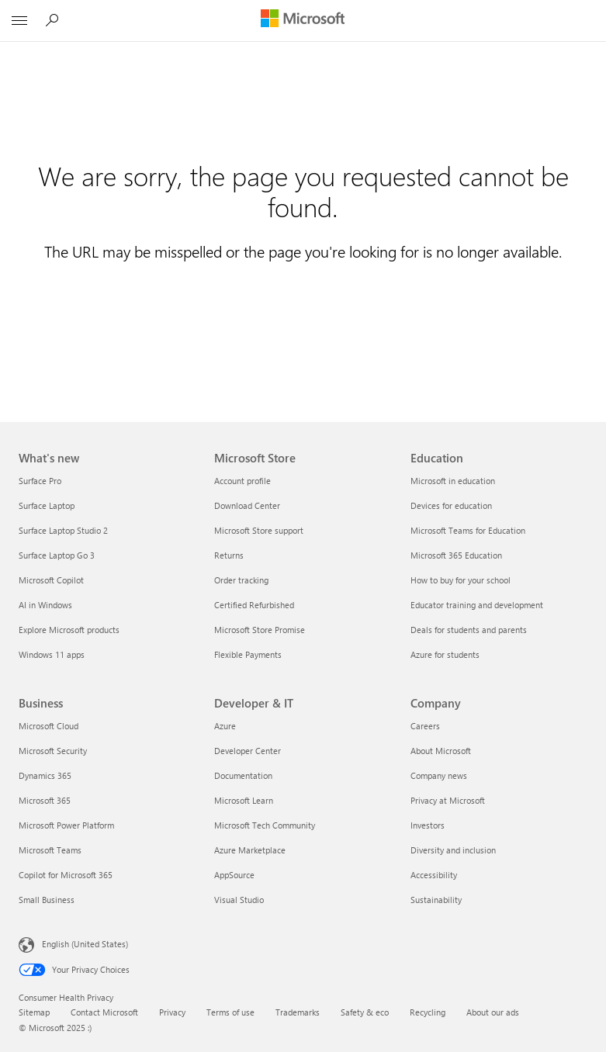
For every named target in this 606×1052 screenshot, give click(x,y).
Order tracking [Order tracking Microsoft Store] (241, 580)
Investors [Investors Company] (427, 825)
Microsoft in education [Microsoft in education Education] (452, 480)
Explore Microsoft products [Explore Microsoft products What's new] (69, 629)
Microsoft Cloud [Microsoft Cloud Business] (48, 726)
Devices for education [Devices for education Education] (451, 505)
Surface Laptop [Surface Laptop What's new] (46, 505)
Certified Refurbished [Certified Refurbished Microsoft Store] (254, 605)
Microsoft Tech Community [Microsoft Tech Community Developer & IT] (264, 825)
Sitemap (34, 1012)
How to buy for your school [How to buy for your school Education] (460, 580)
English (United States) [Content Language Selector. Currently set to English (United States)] (85, 944)
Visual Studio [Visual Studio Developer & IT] (239, 899)
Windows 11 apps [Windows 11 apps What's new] (52, 654)
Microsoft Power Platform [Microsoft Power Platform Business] (66, 825)
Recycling (427, 1012)
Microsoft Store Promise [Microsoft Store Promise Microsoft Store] (259, 629)
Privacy (172, 1012)
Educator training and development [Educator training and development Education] (476, 605)
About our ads (492, 1012)
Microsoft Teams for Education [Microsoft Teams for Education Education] (467, 530)
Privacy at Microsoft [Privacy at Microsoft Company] (447, 800)
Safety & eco (365, 1012)
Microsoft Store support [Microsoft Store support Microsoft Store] (258, 530)
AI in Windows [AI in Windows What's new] (45, 605)
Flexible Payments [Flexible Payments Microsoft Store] (248, 654)
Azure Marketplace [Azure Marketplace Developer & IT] (250, 850)
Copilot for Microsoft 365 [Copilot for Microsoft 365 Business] (66, 875)
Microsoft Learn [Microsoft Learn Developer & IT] (243, 800)
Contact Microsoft (104, 1012)
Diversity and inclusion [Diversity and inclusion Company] (453, 850)
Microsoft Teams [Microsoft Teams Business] (50, 850)
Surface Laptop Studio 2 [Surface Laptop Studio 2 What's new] (63, 530)
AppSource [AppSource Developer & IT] (234, 875)
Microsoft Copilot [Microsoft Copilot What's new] (51, 580)
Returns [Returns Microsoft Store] (229, 555)
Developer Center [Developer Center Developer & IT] (247, 750)
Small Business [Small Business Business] (46, 899)
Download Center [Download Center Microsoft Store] (247, 505)
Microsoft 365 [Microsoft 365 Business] (45, 800)
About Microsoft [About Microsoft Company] (440, 750)
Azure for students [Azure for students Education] (445, 654)
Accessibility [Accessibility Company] (433, 875)
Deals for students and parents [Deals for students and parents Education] (468, 629)
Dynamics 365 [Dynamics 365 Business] (45, 775)
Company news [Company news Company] (438, 775)
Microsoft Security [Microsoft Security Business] (53, 750)
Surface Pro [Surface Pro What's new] (40, 480)
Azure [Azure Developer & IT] (225, 726)
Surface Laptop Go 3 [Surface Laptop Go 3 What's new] (57, 555)
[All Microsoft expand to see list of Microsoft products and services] (19, 21)
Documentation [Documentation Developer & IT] (243, 775)
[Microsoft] (303, 19)
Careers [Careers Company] (425, 726)
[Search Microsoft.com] (54, 20)
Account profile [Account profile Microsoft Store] (242, 480)
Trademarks (297, 1012)
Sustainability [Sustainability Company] (436, 899)
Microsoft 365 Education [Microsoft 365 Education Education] (456, 555)
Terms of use (230, 1012)
